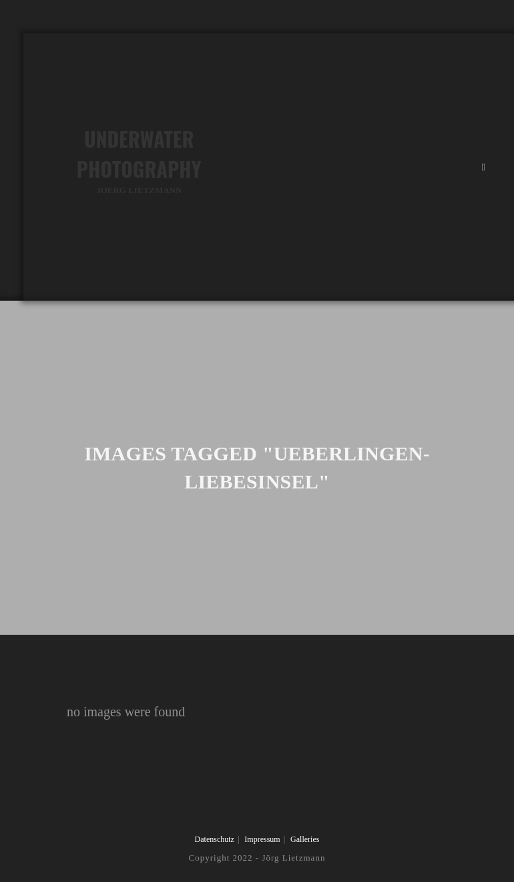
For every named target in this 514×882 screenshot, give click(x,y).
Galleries (304, 839)
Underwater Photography (139, 160)
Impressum (262, 839)
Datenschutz (214, 839)
